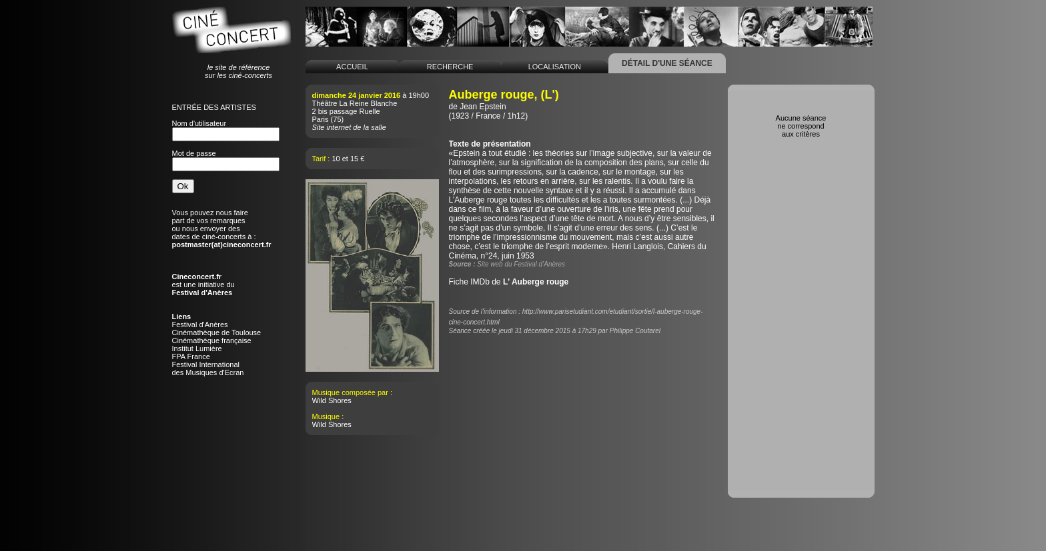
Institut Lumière (197, 348)
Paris (320, 119)
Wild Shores (332, 400)
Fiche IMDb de (509, 281)
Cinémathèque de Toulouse (217, 332)
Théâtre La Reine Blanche (355, 103)
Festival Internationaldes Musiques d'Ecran (208, 368)
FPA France (191, 356)
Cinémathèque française (211, 340)
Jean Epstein (483, 106)
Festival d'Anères (200, 324)
